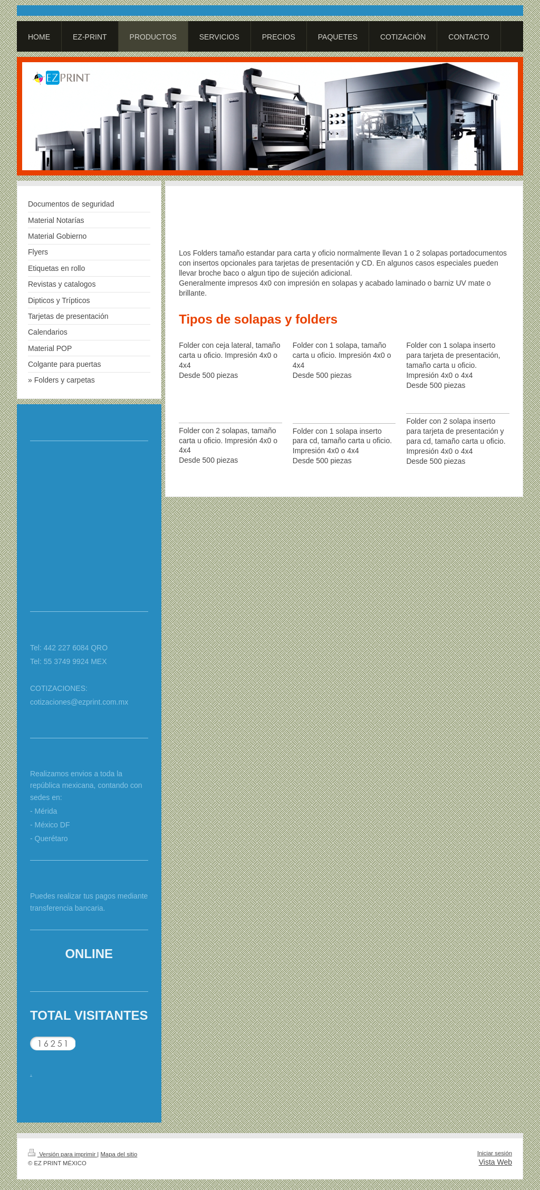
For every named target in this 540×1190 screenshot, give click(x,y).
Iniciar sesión (494, 1153)
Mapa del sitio (118, 1154)
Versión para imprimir (62, 1154)
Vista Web (495, 1162)
